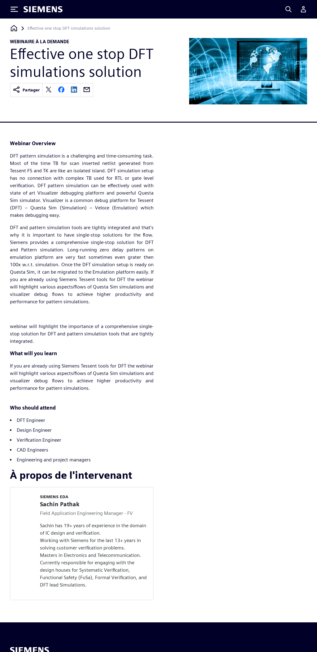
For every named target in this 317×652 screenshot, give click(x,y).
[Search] (288, 9)
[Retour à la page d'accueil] (14, 28)
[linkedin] (74, 90)
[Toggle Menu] (14, 9)
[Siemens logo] (43, 9)
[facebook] (61, 90)
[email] (86, 90)
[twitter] (48, 90)
